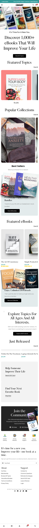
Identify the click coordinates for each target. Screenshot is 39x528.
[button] (35, 67)
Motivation (16, 103)
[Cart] (36, 5)
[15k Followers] (24, 427)
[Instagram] (15, 491)
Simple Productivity (32, 262)
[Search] (33, 5)
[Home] (4, 526)
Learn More (8, 1)
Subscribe (36, 463)
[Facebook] (17, 491)
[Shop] (12, 526)
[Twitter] (23, 491)
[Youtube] (26, 491)
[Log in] (19, 526)
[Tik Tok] (20, 491)
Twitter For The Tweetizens (11, 354)
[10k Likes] (13, 427)
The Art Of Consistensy (9, 262)
